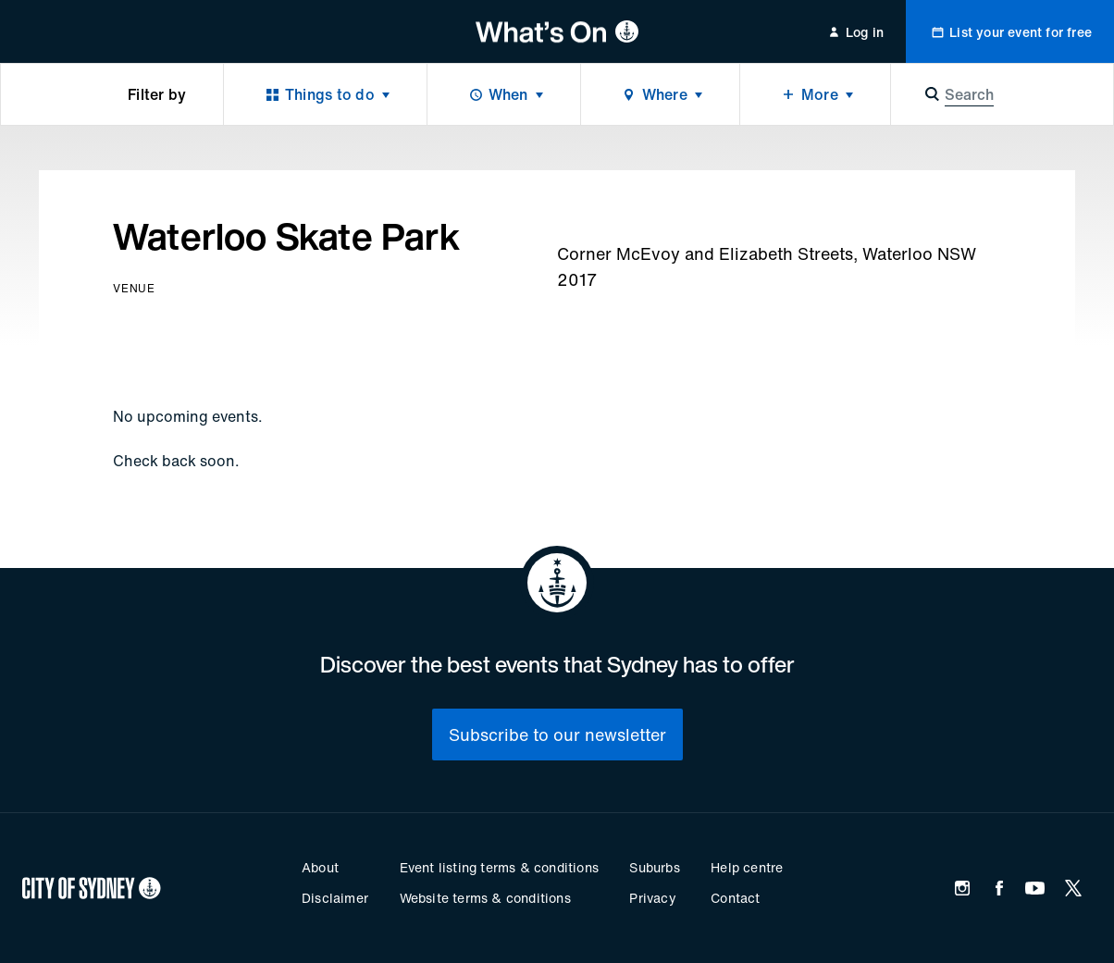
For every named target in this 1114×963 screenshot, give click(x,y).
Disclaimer (335, 897)
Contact (735, 897)
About (320, 867)
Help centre (747, 867)
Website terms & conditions (485, 897)
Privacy (652, 897)
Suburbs (654, 867)
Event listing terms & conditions (499, 867)
